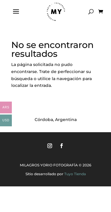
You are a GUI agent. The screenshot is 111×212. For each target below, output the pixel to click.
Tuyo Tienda (75, 174)
